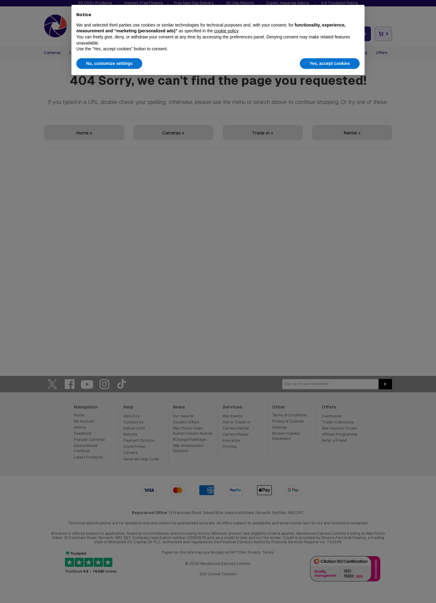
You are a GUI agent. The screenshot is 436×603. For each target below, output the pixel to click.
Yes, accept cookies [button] (330, 63)
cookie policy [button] (226, 30)
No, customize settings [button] (109, 63)
